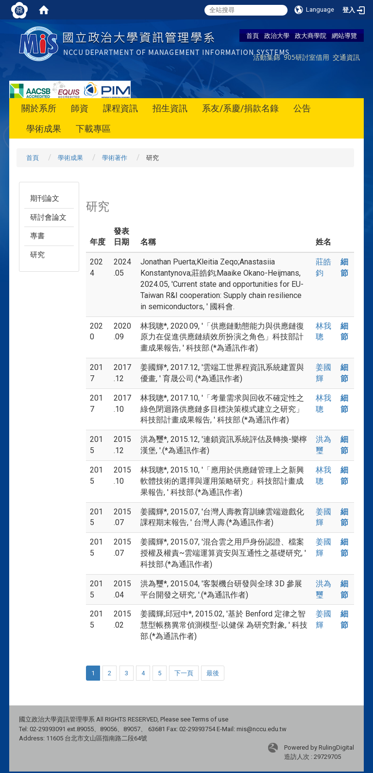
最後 (212, 673)
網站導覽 (344, 35)
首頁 (252, 35)
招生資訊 (170, 108)
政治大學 (276, 35)
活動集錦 (266, 57)
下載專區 (93, 128)
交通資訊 (346, 57)
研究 (37, 254)
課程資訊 (120, 108)
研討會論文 (48, 217)
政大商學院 (310, 35)
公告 (302, 108)
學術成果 (43, 128)
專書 (37, 235)
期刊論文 (44, 198)
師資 (79, 108)
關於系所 (38, 108)
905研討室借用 (306, 57)
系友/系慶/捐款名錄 (240, 108)
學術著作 (114, 157)
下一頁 (183, 673)
